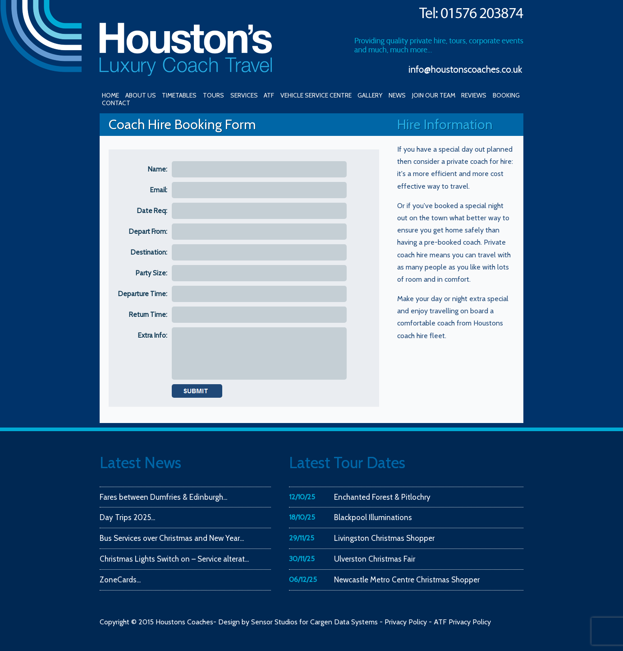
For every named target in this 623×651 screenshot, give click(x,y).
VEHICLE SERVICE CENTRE (316, 95)
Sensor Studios (274, 622)
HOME (110, 95)
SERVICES (244, 95)
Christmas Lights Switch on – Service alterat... (174, 558)
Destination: (149, 252)
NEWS (397, 95)
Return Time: (148, 315)
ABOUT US (140, 95)
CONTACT (116, 103)
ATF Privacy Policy (462, 622)
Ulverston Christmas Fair (374, 558)
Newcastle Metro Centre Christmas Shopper (407, 579)
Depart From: (148, 232)
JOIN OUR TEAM (433, 95)
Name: (157, 169)
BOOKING (506, 95)
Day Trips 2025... (127, 517)
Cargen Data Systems (344, 622)
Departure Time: (142, 294)
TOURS (213, 95)
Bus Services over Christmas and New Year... (172, 538)
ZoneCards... (120, 579)
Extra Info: (152, 335)
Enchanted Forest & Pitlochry (382, 497)
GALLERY (369, 95)
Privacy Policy (406, 622)
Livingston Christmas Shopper (384, 538)
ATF (269, 95)
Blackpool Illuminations (373, 517)
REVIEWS (473, 95)
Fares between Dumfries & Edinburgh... (163, 497)
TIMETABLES (179, 95)
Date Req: (152, 211)
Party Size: (151, 273)
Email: (158, 190)
